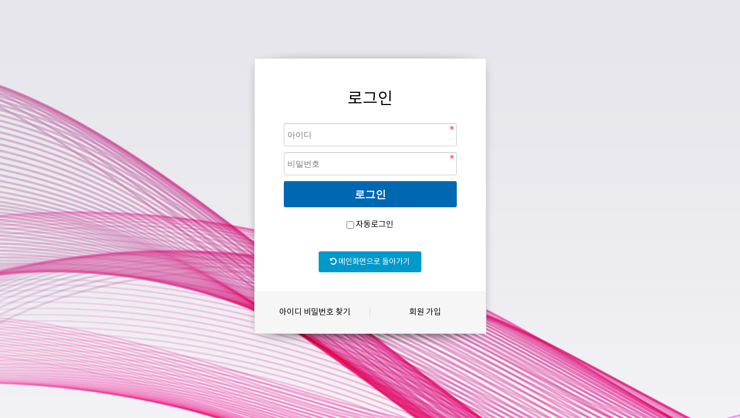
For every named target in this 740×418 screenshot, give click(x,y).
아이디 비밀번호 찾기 (315, 312)
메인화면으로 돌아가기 (370, 261)
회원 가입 (425, 312)
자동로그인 (375, 224)
